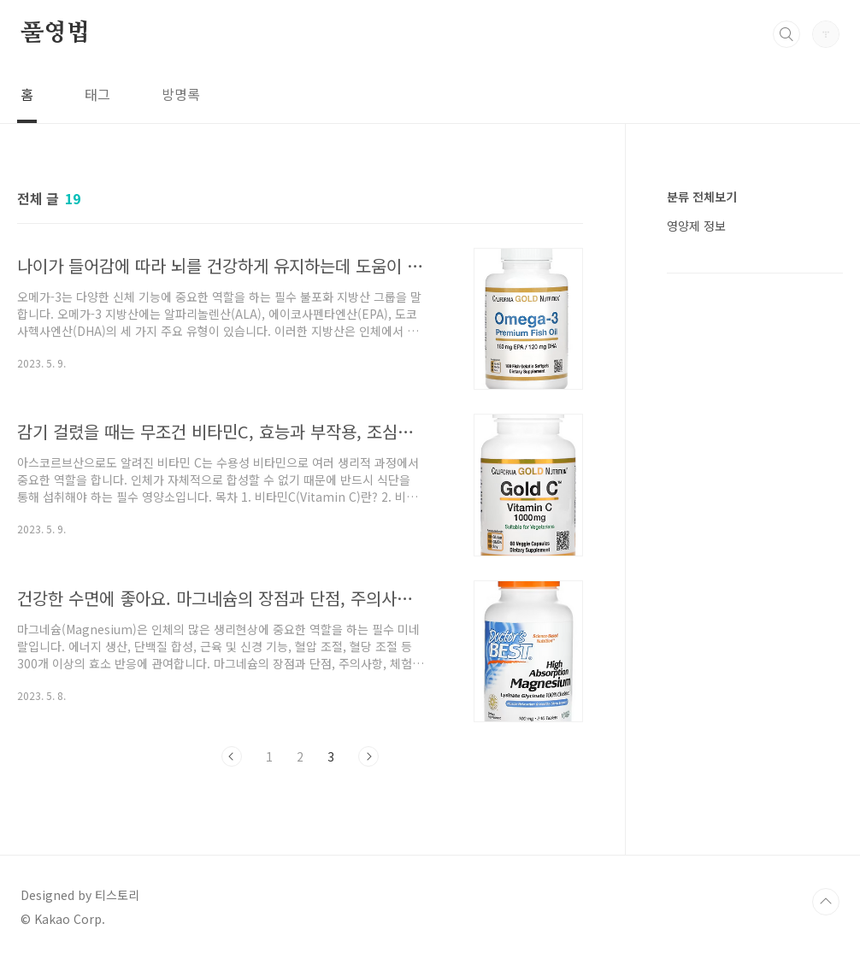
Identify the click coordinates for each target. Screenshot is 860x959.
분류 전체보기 (702, 196)
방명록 (181, 94)
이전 (231, 756)
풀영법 (55, 33)
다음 (368, 756)
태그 (97, 94)
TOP (825, 901)
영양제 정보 (696, 225)
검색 (786, 34)
